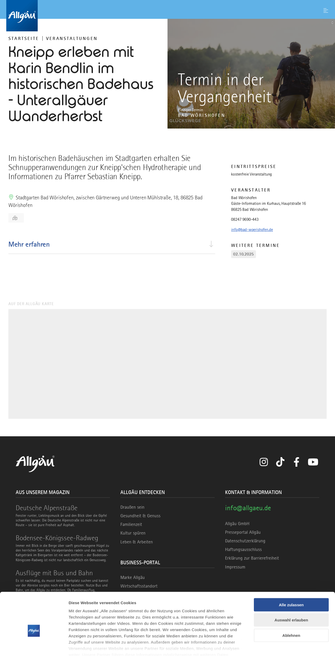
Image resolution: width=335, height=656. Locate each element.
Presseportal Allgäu (243, 532)
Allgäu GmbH (237, 523)
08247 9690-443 (245, 219)
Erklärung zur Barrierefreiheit (252, 558)
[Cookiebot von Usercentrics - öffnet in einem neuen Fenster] (34, 646)
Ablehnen (291, 606)
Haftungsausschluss (243, 549)
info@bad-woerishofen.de (252, 229)
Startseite (23, 38)
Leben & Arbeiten (136, 541)
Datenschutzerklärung (245, 540)
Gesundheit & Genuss (140, 515)
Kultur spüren (133, 533)
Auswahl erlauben (291, 590)
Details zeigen (278, 645)
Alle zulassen (291, 575)
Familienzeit (131, 524)
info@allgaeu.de (248, 508)
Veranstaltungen (72, 38)
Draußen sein (132, 507)
